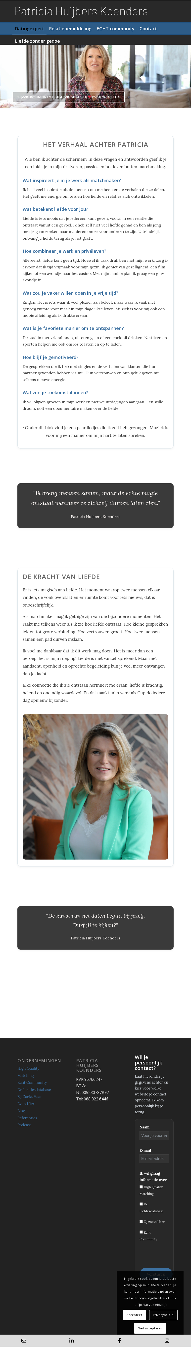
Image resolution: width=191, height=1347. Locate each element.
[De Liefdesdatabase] (141, 1204)
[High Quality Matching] (141, 1186)
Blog (21, 1110)
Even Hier (25, 1103)
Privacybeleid (163, 1315)
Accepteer (134, 1315)
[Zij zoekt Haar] (141, 1221)
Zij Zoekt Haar (29, 1096)
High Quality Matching (28, 1072)
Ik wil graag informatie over (153, 1176)
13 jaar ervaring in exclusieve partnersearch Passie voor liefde (68, 97)
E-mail (145, 1150)
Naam (144, 1127)
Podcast (24, 1124)
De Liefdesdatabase (34, 1089)
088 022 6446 (96, 1099)
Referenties (27, 1118)
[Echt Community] (141, 1232)
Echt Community (32, 1082)
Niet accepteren (150, 1328)
